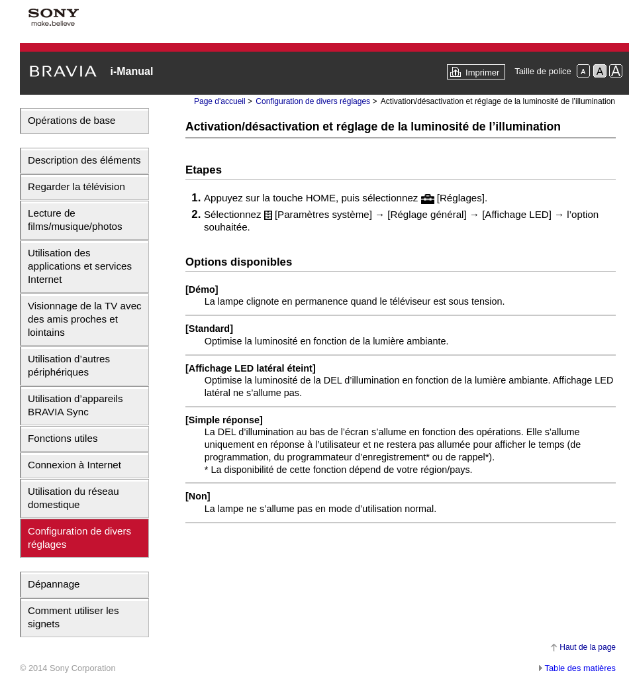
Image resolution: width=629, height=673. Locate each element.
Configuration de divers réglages (79, 537)
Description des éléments (84, 160)
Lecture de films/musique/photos (75, 219)
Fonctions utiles (63, 438)
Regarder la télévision (76, 186)
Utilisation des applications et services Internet (80, 266)
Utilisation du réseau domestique (73, 498)
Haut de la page (587, 647)
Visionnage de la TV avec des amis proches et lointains (85, 319)
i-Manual (131, 71)
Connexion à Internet (74, 464)
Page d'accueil (220, 101)
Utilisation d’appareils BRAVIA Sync (75, 405)
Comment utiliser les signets (73, 617)
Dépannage (54, 584)
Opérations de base (72, 120)
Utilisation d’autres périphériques (69, 365)
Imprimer (482, 73)
